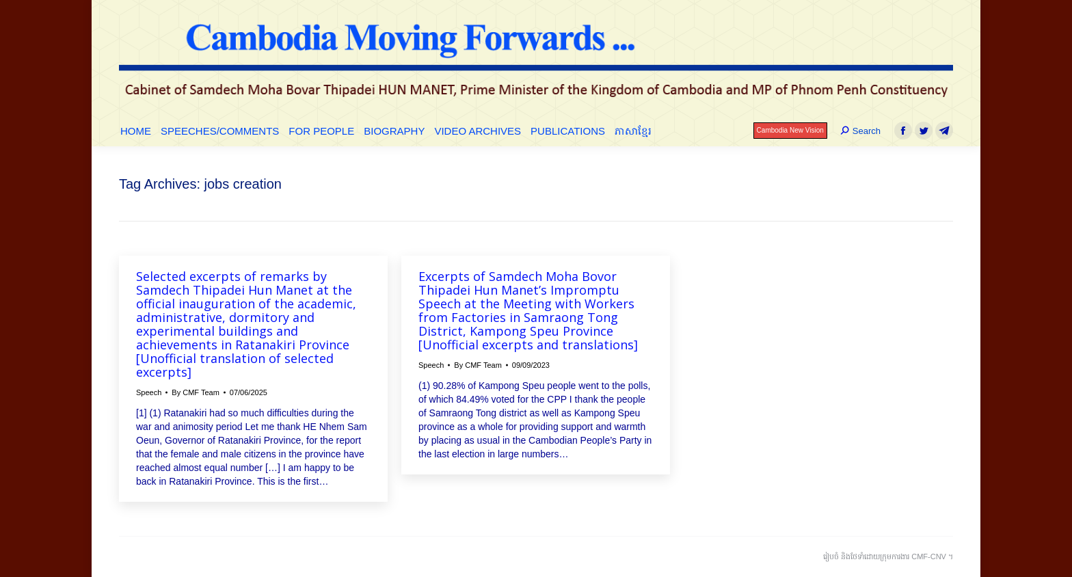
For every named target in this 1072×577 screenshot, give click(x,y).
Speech (148, 392)
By (195, 392)
